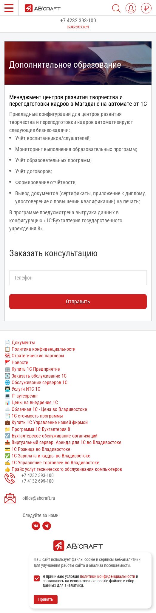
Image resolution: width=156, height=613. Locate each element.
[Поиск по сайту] (116, 8)
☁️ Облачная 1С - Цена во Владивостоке (45, 409)
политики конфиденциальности (107, 576)
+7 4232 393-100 (78, 20)
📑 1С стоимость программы (33, 416)
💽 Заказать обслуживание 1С (35, 376)
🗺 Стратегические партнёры (34, 356)
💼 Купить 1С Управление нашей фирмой (46, 422)
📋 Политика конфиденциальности (39, 349)
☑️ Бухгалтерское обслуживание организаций (51, 436)
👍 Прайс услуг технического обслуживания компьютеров (63, 469)
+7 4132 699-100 (37, 481)
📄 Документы (19, 342)
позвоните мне (78, 26)
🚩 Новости (16, 362)
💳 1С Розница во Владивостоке (37, 449)
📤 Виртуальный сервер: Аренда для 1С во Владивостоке (62, 442)
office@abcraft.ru (38, 498)
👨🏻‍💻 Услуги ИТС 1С (22, 389)
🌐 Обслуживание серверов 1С (35, 382)
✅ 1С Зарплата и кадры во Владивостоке (47, 456)
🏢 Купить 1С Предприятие (32, 369)
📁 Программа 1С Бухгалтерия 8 (37, 429)
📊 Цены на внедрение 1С (31, 402)
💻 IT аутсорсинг (21, 396)
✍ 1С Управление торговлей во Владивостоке (51, 462)
